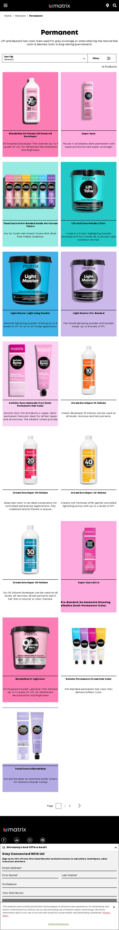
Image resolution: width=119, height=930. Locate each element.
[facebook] (4, 841)
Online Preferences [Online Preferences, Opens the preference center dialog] (58, 924)
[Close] (113, 907)
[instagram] (30, 841)
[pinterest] (43, 841)
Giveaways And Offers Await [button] (26, 847)
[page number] (58, 806)
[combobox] (44, 59)
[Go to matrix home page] (59, 6)
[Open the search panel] (114, 5)
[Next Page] (79, 806)
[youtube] (17, 841)
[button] (5, 5)
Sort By (8, 57)
